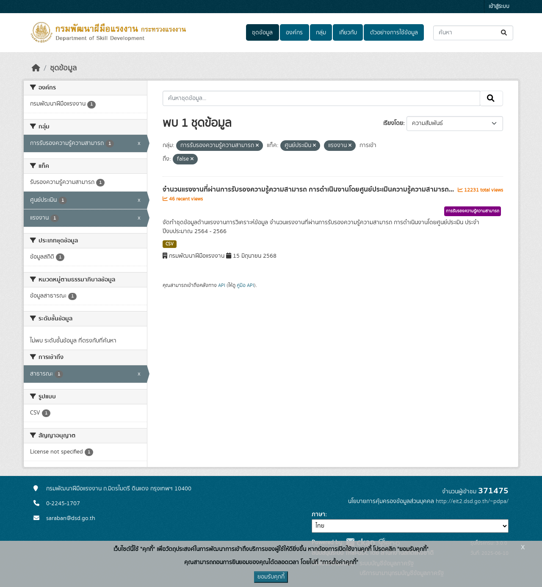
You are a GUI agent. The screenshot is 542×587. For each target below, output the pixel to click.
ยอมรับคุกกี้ (271, 577)
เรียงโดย (393, 123)
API (221, 285)
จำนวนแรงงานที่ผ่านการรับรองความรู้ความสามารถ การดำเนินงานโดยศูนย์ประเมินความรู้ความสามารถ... (309, 189)
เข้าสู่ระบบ (499, 7)
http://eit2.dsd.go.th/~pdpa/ (472, 501)
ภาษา (318, 514)
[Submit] (504, 32)
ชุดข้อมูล (262, 32)
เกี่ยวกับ (348, 32)
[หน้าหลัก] (36, 68)
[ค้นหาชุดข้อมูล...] (473, 32)
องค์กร (294, 32)
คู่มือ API (245, 285)
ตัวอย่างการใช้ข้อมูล (394, 32)
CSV (170, 244)
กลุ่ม (321, 32)
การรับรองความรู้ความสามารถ (472, 211)
